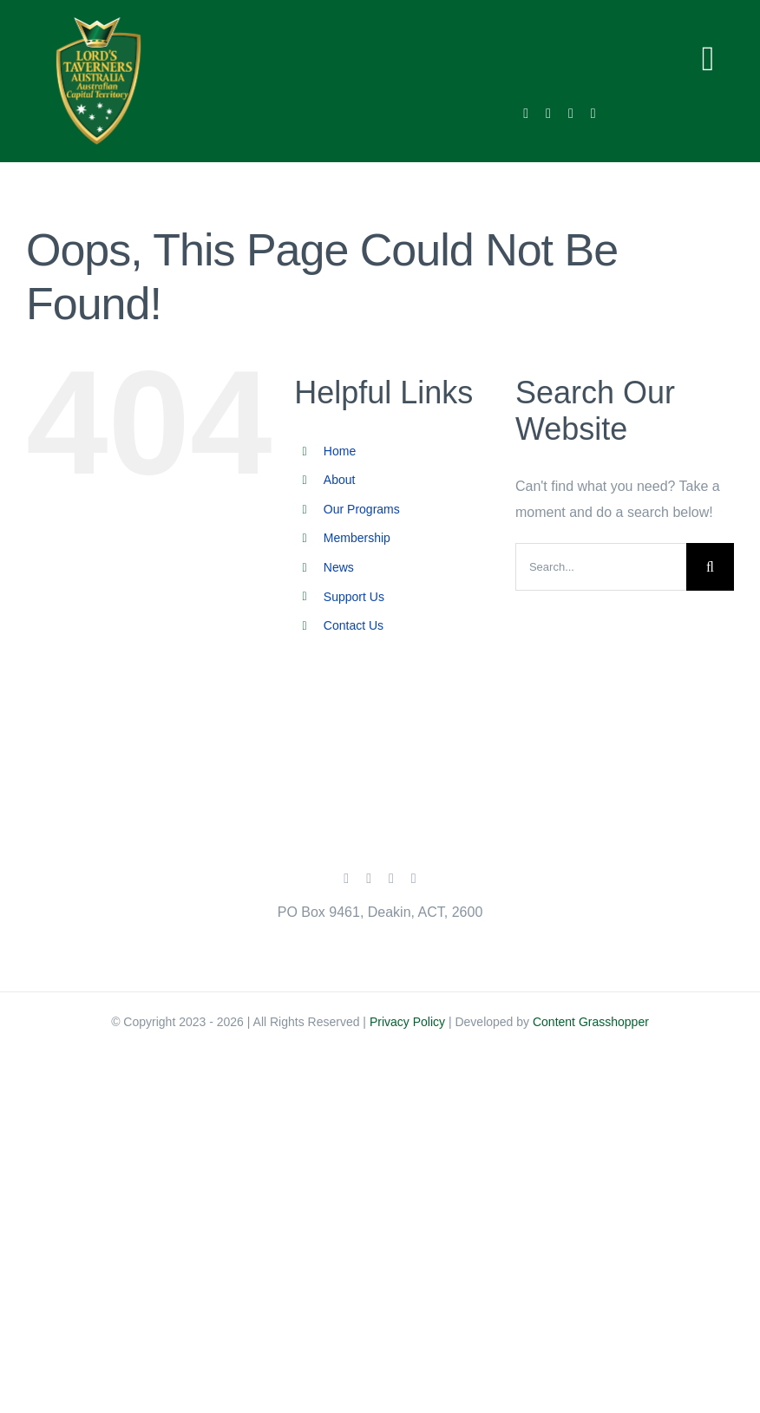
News (339, 567)
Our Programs (362, 509)
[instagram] (570, 114)
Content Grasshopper (591, 1022)
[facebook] (525, 114)
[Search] (710, 567)
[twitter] (548, 114)
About (340, 480)
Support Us (354, 597)
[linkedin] (593, 114)
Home (340, 451)
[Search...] (600, 567)
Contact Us (353, 625)
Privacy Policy (407, 1022)
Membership (357, 538)
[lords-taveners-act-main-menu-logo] (98, 23)
